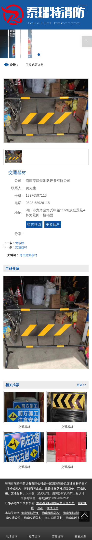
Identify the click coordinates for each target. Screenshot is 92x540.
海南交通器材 (28, 255)
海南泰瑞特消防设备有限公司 (55, 503)
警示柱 (19, 243)
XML (40, 508)
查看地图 (80, 533)
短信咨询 (34, 533)
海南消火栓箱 (75, 518)
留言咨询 (34, 225)
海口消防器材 (54, 518)
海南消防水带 (72, 513)
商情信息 (52, 508)
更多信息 (53, 225)
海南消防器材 (51, 513)
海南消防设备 (30, 513)
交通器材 (21, 247)
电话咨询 (11, 533)
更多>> (81, 385)
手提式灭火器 (34, 64)
